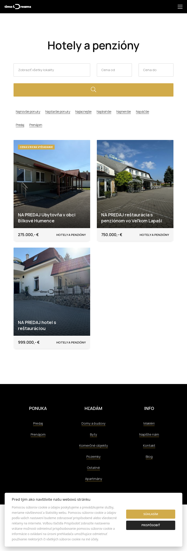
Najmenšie (123, 111)
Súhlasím (150, 514)
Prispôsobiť (150, 525)
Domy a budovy (93, 423)
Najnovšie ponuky (28, 111)
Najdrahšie (104, 111)
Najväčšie (142, 111)
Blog (149, 456)
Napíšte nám (149, 434)
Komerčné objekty (93, 445)
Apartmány (93, 478)
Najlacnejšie (83, 111)
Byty (93, 434)
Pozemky (93, 456)
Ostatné (93, 467)
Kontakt (149, 445)
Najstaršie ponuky (57, 111)
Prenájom (35, 125)
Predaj (20, 125)
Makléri (149, 423)
